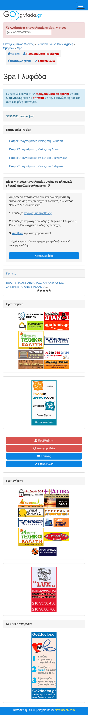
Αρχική (14, 53)
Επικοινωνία (44, 464)
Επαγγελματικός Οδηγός (18, 44)
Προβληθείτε (44, 440)
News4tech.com (65, 710)
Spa (19, 48)
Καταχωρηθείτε (44, 255)
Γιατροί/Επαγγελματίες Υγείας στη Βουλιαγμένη (38, 157)
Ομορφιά (8, 48)
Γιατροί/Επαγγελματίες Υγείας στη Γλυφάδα (36, 141)
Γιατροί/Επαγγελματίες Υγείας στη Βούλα (34, 149)
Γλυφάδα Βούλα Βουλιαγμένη (55, 44)
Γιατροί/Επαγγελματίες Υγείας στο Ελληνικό (36, 166)
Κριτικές (11, 273)
